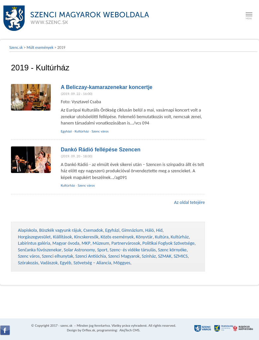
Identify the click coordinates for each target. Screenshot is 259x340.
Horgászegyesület (34, 237)
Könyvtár (144, 237)
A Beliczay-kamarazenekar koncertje (106, 87)
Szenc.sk (16, 47)
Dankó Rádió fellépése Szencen (100, 149)
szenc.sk (66, 325)
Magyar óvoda (65, 243)
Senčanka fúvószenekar (39, 250)
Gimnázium (132, 230)
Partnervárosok (126, 243)
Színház (149, 256)
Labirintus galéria (34, 243)
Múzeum (101, 243)
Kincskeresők (86, 237)
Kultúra (161, 237)
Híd (159, 230)
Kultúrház (82, 131)
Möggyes (121, 263)
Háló (149, 230)
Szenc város (100, 131)
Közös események (117, 237)
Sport (102, 250)
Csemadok (93, 230)
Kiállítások (62, 237)
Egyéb (65, 263)
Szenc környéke (172, 250)
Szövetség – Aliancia (92, 263)
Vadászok (49, 263)
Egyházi (66, 131)
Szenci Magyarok (124, 256)
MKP (86, 243)
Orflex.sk (88, 330)
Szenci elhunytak (57, 256)
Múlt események (40, 47)
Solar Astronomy (79, 250)
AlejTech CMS (129, 330)
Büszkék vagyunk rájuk (60, 230)
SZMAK (164, 256)
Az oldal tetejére (189, 202)
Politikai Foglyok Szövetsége (168, 243)
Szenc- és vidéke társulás (133, 250)
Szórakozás (28, 263)
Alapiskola (27, 230)
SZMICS (181, 256)
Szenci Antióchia (90, 256)
